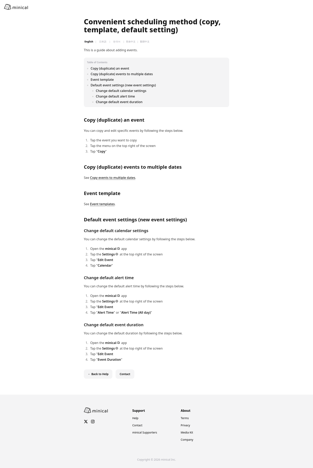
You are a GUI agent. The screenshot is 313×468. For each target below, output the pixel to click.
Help (135, 418)
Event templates (102, 204)
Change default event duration (119, 102)
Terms (185, 418)
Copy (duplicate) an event (110, 68)
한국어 (116, 41)
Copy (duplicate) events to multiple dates (122, 74)
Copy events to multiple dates (112, 177)
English (88, 41)
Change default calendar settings (121, 91)
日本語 (102, 41)
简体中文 (131, 41)
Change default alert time (115, 96)
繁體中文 (145, 41)
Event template (102, 79)
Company (187, 439)
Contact (137, 425)
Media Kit (187, 432)
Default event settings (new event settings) (123, 85)
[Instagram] (93, 422)
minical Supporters (144, 432)
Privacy (185, 425)
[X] (86, 422)
